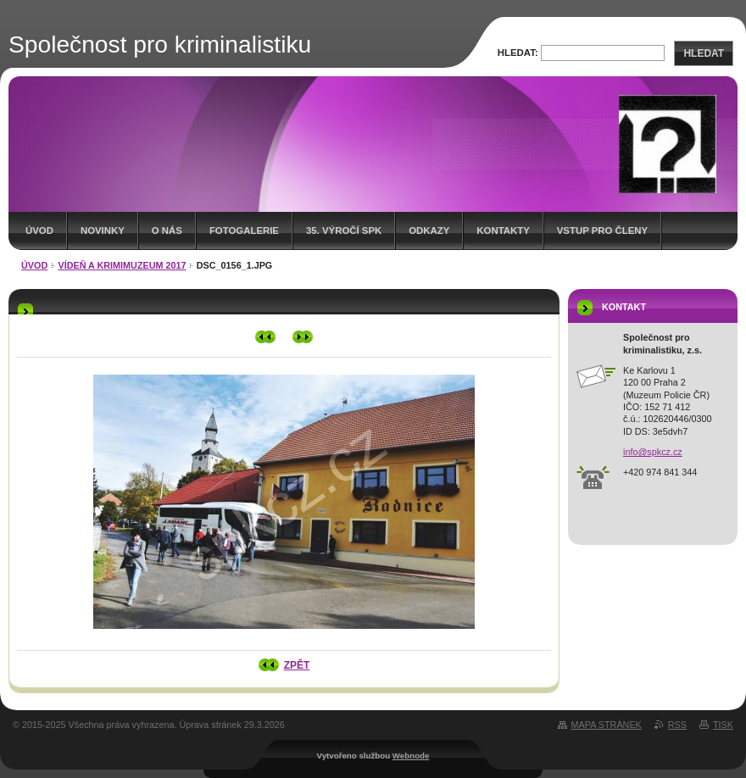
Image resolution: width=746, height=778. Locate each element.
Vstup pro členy (602, 230)
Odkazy (429, 230)
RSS (677, 725)
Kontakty (502, 230)
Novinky (103, 230)
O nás (167, 230)
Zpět (297, 665)
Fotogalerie (244, 230)
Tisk (723, 725)
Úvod (39, 230)
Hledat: (518, 52)
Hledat (703, 53)
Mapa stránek (606, 725)
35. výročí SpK (343, 230)
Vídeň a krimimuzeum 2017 (122, 265)
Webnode (411, 755)
